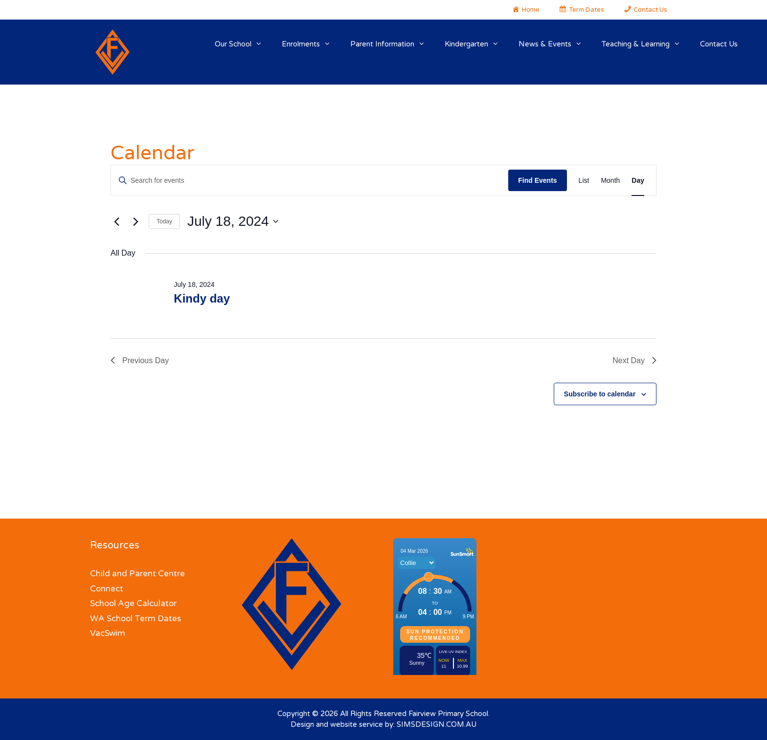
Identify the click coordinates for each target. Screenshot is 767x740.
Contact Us (719, 44)
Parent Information (392, 44)
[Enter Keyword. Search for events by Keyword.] (309, 180)
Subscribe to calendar (599, 394)
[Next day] (135, 221)
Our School (243, 44)
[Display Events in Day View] (638, 180)
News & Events (555, 44)
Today (164, 221)
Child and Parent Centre (137, 573)
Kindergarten (477, 44)
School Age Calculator (133, 603)
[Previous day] (116, 221)
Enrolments (311, 44)
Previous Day (140, 360)
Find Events (537, 180)
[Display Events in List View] (584, 180)
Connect (106, 589)
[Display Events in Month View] (610, 180)
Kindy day (202, 298)
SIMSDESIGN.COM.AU (436, 724)
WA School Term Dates (135, 618)
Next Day (634, 360)
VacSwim (107, 633)
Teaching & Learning (646, 44)
